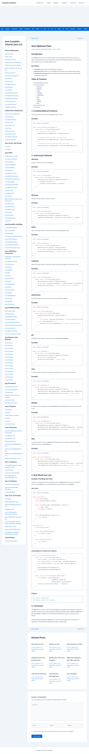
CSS (67, 28)
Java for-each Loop (9, 131)
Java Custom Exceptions (11, 239)
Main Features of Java (10, 59)
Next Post (81, 38)
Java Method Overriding (11, 187)
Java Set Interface (9, 278)
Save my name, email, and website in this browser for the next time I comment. (53, 731)
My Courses (73, 3)
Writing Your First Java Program (13, 65)
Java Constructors (9, 162)
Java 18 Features (9, 371)
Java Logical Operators (10, 104)
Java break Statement (10, 134)
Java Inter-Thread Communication (13, 325)
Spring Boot (14, 28)
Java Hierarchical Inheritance (12, 179)
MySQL (85, 28)
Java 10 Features (9, 348)
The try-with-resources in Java (12, 247)
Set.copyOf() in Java (10, 438)
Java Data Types (9, 81)
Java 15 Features (9, 363)
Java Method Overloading (11, 184)
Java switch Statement (10, 119)
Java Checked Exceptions (11, 242)
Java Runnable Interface (11, 317)
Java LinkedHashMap (10, 295)
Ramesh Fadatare (9, 3)
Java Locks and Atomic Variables (13, 334)
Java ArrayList (8, 267)
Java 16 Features (9, 365)
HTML (59, 28)
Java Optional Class (10, 400)
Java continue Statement (11, 137)
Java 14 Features (9, 360)
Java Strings (8, 149)
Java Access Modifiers (10, 165)
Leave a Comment (36, 49)
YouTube (65, 3)
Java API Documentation (11, 541)
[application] (44, 3)
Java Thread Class (9, 314)
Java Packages (8, 212)
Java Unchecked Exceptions (12, 245)
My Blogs (56, 3)
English (49, 3)
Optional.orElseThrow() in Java (13, 458)
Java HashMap (8, 293)
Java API (7, 28)
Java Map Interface (10, 290)
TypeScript (72, 28)
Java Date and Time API (11, 403)
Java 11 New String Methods (12, 473)
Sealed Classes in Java (10, 526)
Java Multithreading (10, 311)
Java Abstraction (9, 190)
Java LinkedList (8, 270)
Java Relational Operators (11, 98)
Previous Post (34, 38)
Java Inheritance (9, 170)
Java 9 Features (9, 345)
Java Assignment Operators (12, 95)
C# (48, 28)
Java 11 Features (9, 351)
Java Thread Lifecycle (10, 319)
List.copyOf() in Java (10, 435)
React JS (79, 28)
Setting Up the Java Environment (13, 62)
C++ (45, 28)
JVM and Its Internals (10, 73)
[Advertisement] (44, 16)
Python (21, 28)
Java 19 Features (9, 374)
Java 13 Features (9, 357)
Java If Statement (9, 117)
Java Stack (7, 273)
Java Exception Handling (11, 227)
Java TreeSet (8, 287)
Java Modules (8, 410)
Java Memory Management (12, 76)
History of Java (8, 57)
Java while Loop (9, 122)
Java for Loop (8, 128)
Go (52, 28)
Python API (27, 28)
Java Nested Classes (10, 209)
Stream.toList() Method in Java (13, 529)
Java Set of (7, 421)
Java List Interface (9, 264)
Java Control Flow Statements (12, 114)
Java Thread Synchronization (12, 322)
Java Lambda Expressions (11, 386)
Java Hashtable (9, 301)
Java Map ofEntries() (10, 424)
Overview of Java (9, 54)
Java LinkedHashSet (10, 284)
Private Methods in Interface (12, 415)
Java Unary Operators (10, 101)
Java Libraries (40, 3)
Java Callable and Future (11, 331)
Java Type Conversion (10, 84)
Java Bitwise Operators (11, 107)
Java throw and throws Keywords (13, 236)
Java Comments (9, 87)
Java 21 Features (9, 380)
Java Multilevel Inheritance (12, 176)
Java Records (8, 499)
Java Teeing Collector (10, 492)
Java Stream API (9, 392)
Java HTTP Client (9, 470)
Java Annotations (9, 215)
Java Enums (8, 221)
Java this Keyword (9, 203)
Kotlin (37, 28)
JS (63, 28)
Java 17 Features (9, 368)
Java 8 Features (9, 343)
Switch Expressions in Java (11, 502)
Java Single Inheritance (11, 173)
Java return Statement (10, 139)
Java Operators (9, 90)
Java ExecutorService (10, 328)
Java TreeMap (8, 298)
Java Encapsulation (9, 167)
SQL (33, 28)
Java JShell (7, 412)
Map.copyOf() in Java (10, 441)
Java (2, 28)
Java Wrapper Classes (10, 218)
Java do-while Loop (10, 125)
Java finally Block (9, 233)
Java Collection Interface (11, 261)
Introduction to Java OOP (11, 156)
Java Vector (8, 275)
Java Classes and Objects (11, 159)
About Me (82, 3)
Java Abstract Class (9, 193)
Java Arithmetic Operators (11, 93)
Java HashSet (8, 281)
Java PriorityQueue (10, 304)
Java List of (7, 418)
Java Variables (8, 78)
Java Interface (8, 196)
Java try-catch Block (10, 230)
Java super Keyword (10, 206)
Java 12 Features (9, 354)
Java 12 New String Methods (12, 484)
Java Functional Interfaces (11, 389)
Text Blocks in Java (9, 509)
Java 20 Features (9, 377)
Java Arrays (8, 146)
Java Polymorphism (10, 182)
